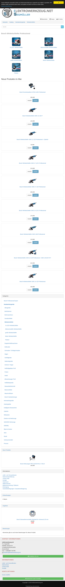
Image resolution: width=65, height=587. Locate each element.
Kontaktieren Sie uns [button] (33, 556)
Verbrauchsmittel (8, 440)
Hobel (6, 375)
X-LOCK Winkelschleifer (16, 47)
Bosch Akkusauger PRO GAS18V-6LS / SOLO (32, 463)
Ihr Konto (60, 19)
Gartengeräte (7, 404)
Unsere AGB (6, 478)
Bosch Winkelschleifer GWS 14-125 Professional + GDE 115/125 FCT (32, 258)
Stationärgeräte (8, 361)
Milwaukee (7, 415)
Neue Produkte (7, 450)
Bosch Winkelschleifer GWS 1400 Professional (32, 234)
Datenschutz (5, 565)
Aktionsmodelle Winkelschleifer (49, 47)
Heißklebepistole (8, 382)
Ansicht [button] (29, 100)
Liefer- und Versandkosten (10, 475)
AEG (5, 432)
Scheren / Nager (8, 365)
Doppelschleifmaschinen (11, 343)
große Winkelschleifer (16, 60)
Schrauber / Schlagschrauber (12, 350)
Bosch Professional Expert (11, 300)
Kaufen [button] (35, 100)
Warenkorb (43, 19)
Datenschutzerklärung (6, 6)
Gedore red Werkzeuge (10, 418)
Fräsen (6, 372)
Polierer (16, 73)
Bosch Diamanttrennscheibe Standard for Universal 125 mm (32, 519)
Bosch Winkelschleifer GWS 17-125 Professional (32, 187)
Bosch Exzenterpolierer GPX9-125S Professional (32, 92)
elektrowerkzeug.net (37, 582)
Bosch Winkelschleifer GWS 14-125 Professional (32, 281)
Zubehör (6, 411)
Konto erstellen (6, 575)
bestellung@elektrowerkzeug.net (12, 552)
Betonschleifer (8, 390)
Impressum (6, 482)
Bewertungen (6, 528)
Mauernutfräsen (8, 393)
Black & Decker (8, 429)
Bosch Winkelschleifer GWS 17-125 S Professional (32, 163)
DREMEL (6, 425)
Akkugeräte (7, 307)
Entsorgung (6, 487)
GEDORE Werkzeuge (9, 422)
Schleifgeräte (8, 357)
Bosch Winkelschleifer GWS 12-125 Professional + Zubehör (32, 139)
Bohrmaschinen (8, 315)
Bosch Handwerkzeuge (10, 397)
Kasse (52, 19)
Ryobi (5, 436)
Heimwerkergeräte (9, 400)
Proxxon (6, 443)
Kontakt (5, 480)
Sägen (6, 354)
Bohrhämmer (7, 311)
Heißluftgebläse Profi (10, 368)
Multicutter (7, 347)
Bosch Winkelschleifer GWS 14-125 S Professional (32, 210)
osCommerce (35, 586)
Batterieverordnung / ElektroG (10, 485)
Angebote (5, 505)
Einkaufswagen (7, 495)
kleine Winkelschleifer (49, 60)
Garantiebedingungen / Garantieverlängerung (15, 488)
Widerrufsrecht (6, 483)
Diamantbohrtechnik (9, 386)
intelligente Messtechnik (10, 407)
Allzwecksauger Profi (10, 379)
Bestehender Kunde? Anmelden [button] (33, 578)
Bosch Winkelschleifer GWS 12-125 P (33, 115)
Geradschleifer (8, 318)
